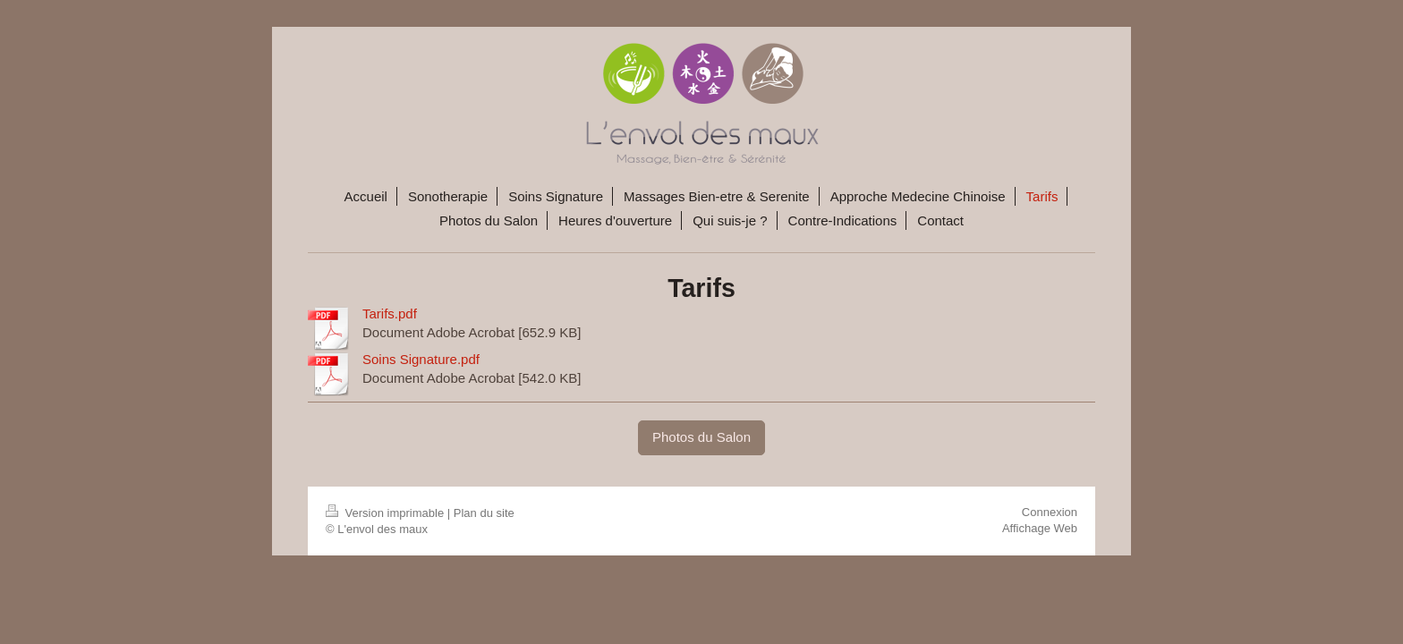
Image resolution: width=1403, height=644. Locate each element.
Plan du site (484, 513)
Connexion (1049, 512)
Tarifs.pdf (389, 313)
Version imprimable (386, 513)
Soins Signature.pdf (421, 359)
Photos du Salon (701, 437)
